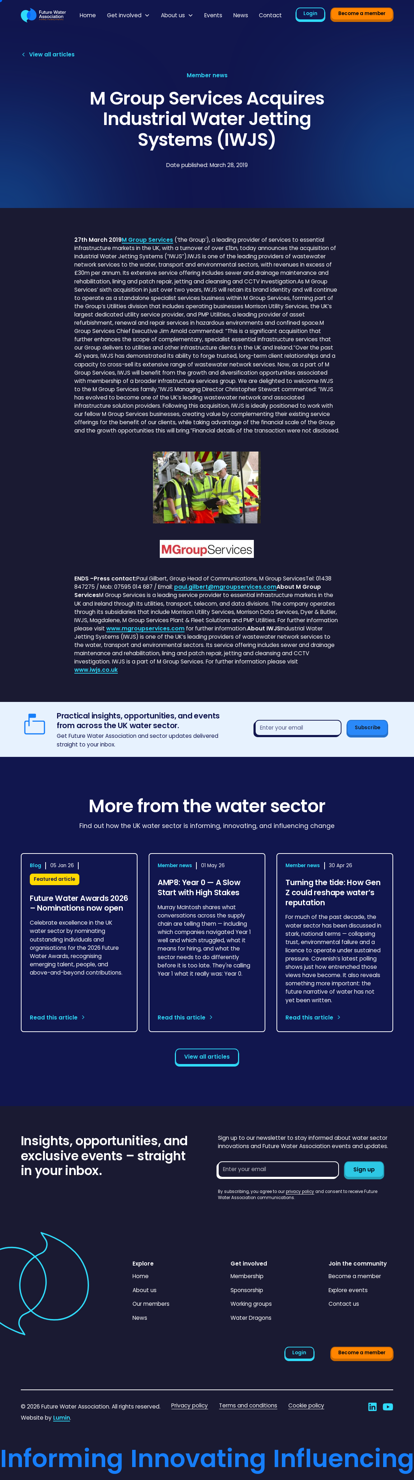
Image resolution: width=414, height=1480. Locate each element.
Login (310, 13)
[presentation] (272, 1215)
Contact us (344, 1304)
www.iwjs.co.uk (96, 670)
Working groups (251, 1304)
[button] (128, 15)
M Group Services (147, 240)
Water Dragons (251, 1318)
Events (213, 15)
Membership (247, 1276)
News (240, 15)
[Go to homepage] (43, 15)
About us (144, 1290)
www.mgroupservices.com (145, 628)
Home (88, 15)
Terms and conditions (248, 1405)
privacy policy (300, 1191)
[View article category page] (207, 75)
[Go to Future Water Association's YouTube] (388, 1406)
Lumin (61, 1417)
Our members (150, 1304)
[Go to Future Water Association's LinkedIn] (372, 1406)
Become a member (362, 13)
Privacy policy (189, 1405)
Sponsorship (247, 1290)
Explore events (348, 1290)
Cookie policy (306, 1405)
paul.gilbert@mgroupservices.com (225, 587)
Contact (270, 15)
